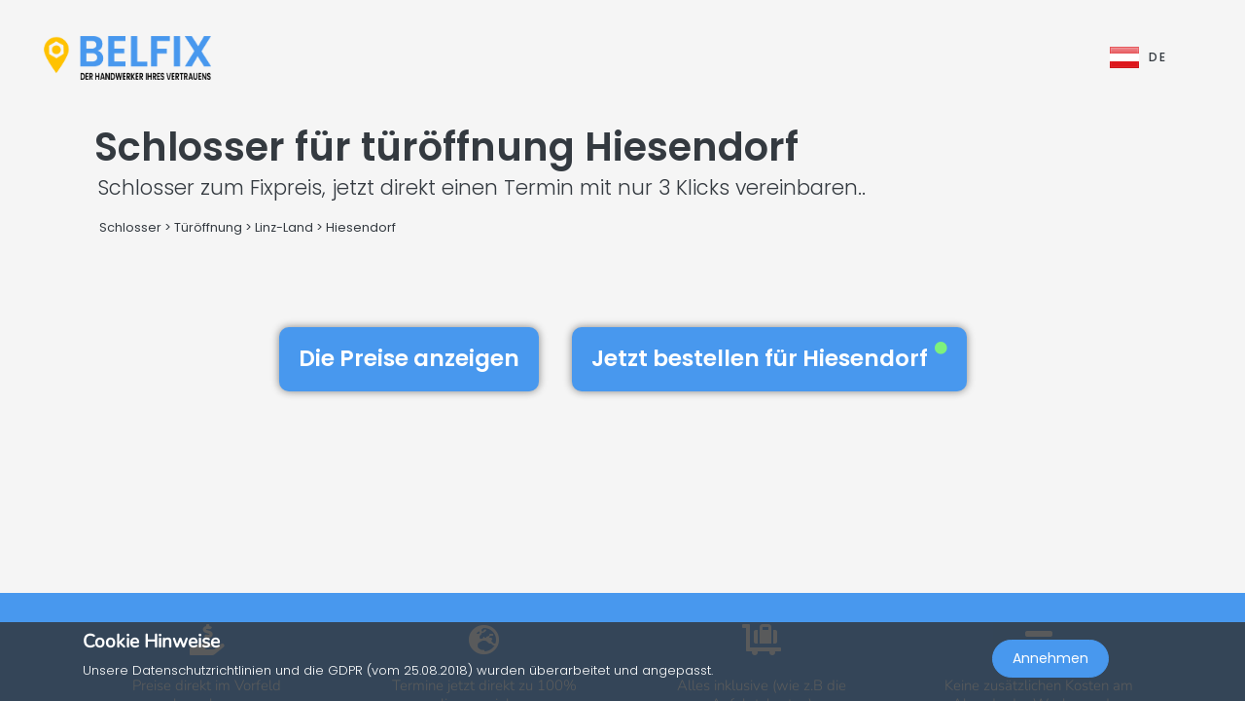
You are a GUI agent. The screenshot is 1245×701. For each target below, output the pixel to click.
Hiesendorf (361, 227)
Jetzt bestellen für (769, 358)
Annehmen (1050, 658)
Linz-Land (284, 227)
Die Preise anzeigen (409, 358)
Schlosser (130, 227)
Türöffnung (208, 227)
